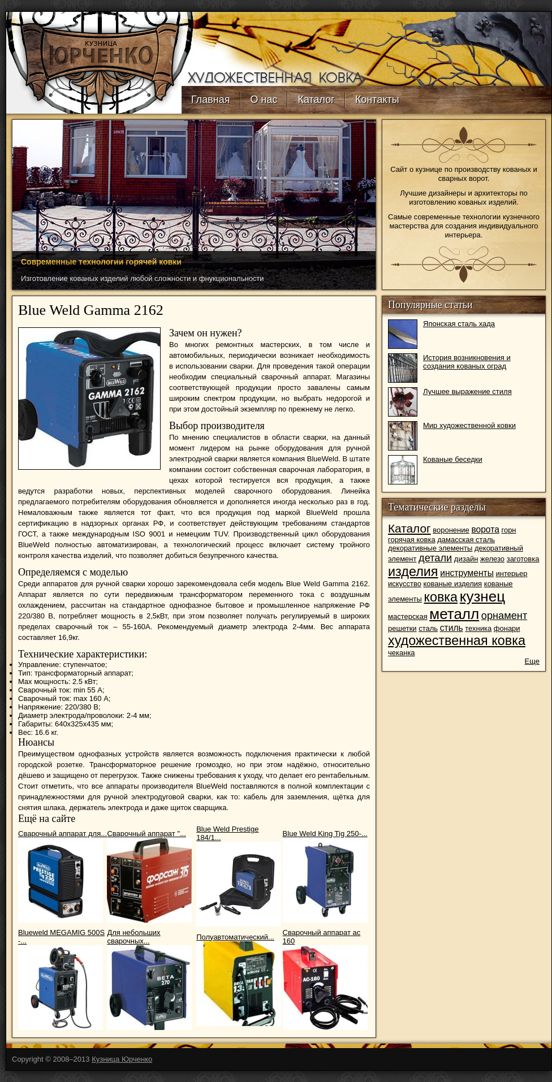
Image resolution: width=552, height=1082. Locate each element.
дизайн (466, 559)
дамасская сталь (466, 539)
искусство (404, 583)
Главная (210, 99)
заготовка (523, 559)
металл (454, 613)
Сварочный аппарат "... (146, 833)
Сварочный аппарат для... (62, 833)
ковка (441, 597)
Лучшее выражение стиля (467, 391)
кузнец (482, 596)
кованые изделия (453, 583)
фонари (507, 628)
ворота (485, 529)
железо (492, 559)
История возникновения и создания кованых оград (467, 361)
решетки (402, 628)
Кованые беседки (452, 459)
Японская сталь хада (459, 323)
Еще (532, 661)
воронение (451, 530)
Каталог (315, 99)
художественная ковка (456, 640)
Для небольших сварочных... (133, 936)
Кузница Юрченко (122, 1059)
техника (478, 628)
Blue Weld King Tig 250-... (325, 833)
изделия (413, 571)
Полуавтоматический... (235, 937)
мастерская (408, 616)
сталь (428, 628)
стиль (451, 628)
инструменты (467, 573)
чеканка (401, 652)
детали (435, 558)
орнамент (504, 615)
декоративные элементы (430, 548)
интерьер (512, 573)
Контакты (377, 99)
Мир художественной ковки (469, 425)
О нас (264, 99)
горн (508, 530)
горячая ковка (411, 539)
